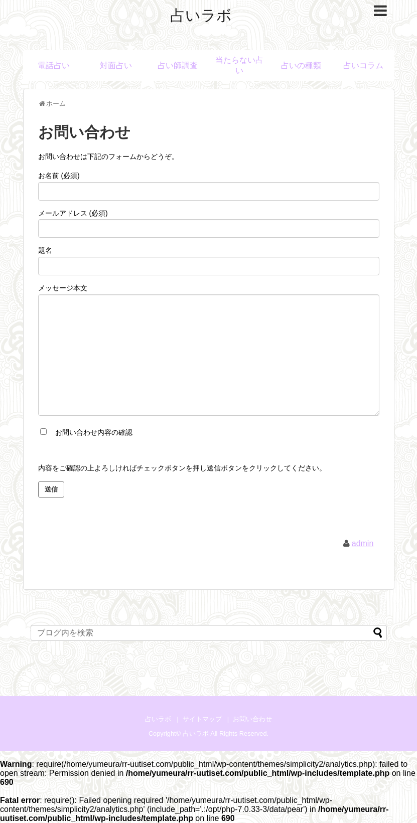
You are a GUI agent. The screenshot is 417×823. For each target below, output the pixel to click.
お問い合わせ (252, 719)
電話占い (54, 65)
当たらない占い (239, 65)
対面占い (116, 65)
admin (363, 543)
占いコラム (363, 65)
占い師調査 (178, 65)
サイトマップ (202, 719)
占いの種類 (301, 65)
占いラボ (201, 15)
